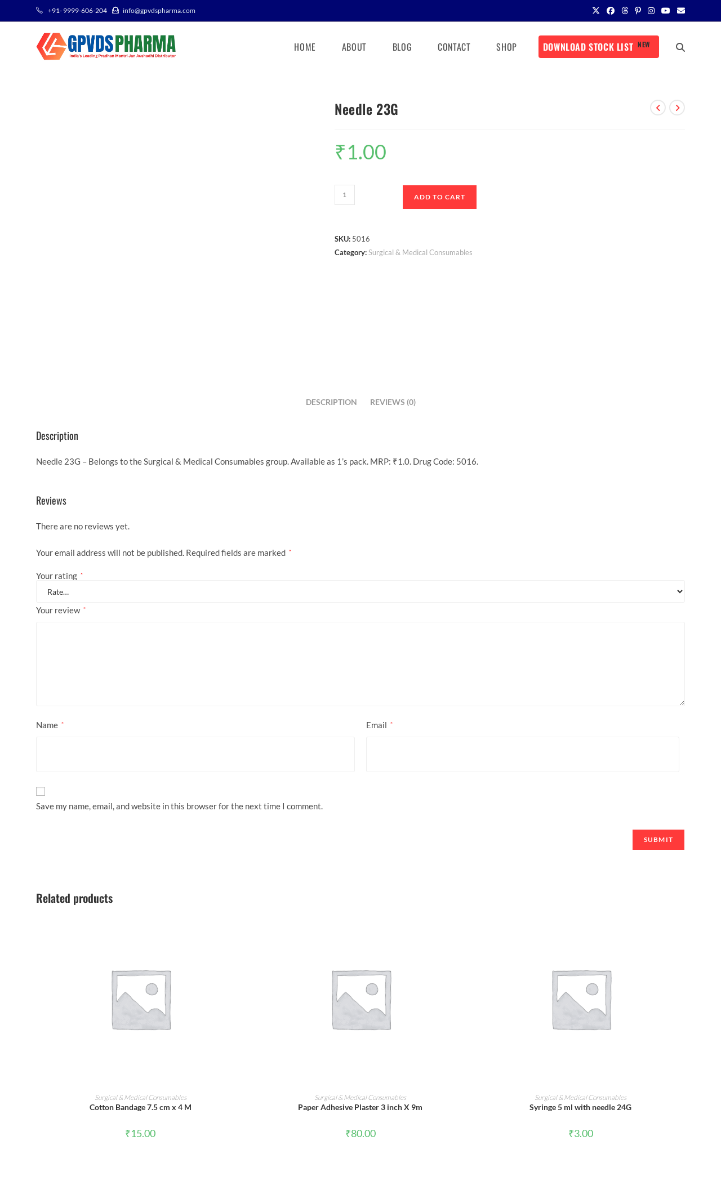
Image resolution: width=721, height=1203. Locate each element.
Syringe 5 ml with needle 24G (580, 1107)
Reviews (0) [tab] (393, 402)
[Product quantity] (345, 195)
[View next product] (677, 107)
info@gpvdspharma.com (159, 10)
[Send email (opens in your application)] (679, 10)
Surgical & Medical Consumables (420, 252)
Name (50, 725)
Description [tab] (331, 402)
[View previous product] (658, 107)
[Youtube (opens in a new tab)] (666, 10)
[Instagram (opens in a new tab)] (651, 10)
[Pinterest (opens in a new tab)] (637, 10)
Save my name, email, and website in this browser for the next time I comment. (179, 806)
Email (379, 725)
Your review (61, 610)
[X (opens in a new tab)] (596, 10)
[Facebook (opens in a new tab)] (610, 10)
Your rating (59, 576)
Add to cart (439, 197)
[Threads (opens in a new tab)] (624, 10)
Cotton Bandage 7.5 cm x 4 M (141, 1107)
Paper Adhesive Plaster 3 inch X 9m (360, 1107)
